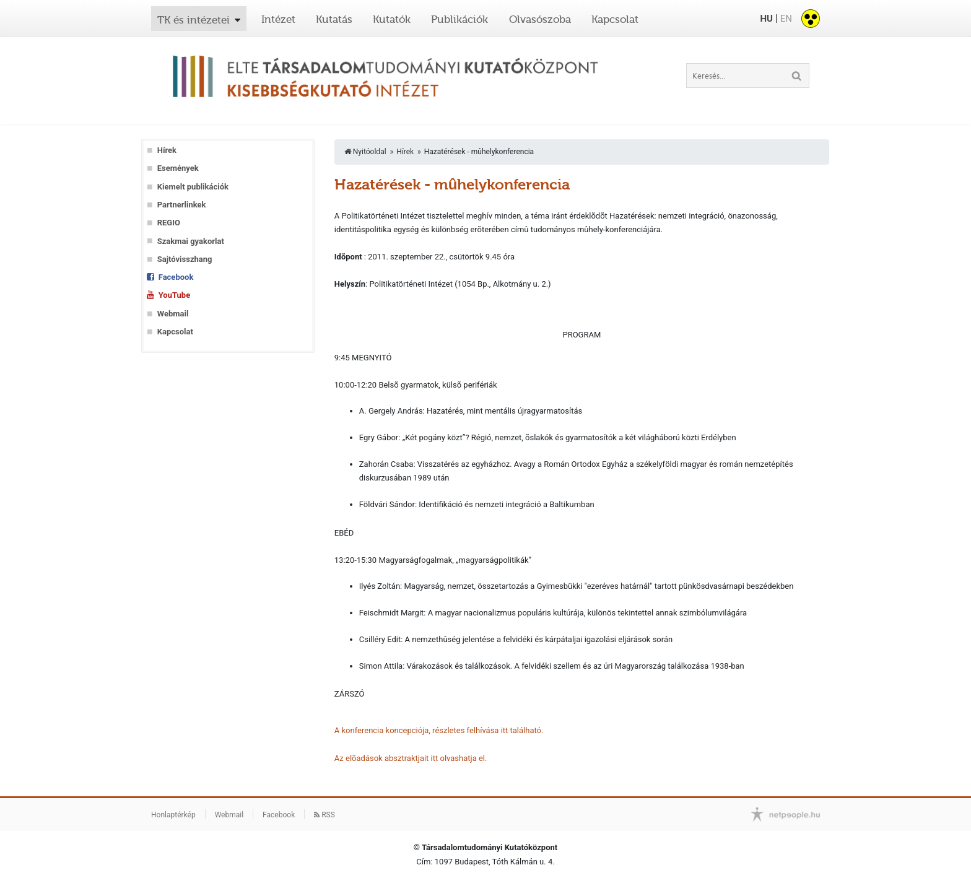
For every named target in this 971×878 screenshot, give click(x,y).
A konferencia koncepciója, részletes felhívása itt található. (439, 730)
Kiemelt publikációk (193, 187)
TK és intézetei (193, 20)
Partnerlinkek (181, 205)
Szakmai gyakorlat (190, 241)
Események (178, 168)
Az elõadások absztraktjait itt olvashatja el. (410, 758)
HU (766, 18)
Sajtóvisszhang (184, 259)
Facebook (176, 277)
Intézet (278, 19)
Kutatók (392, 19)
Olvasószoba (540, 19)
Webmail (173, 314)
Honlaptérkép (173, 815)
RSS (324, 815)
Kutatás (334, 19)
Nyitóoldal (365, 151)
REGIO (168, 223)
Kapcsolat (614, 19)
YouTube (174, 295)
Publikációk (459, 19)
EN (786, 18)
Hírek (166, 150)
